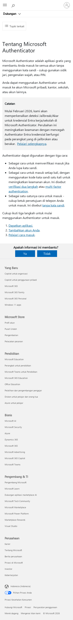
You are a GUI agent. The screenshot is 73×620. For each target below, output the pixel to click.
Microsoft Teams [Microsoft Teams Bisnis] (12, 464)
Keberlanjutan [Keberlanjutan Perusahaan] (11, 575)
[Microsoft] (36, 3)
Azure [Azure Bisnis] (7, 433)
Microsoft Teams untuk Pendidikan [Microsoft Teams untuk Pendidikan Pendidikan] (21, 371)
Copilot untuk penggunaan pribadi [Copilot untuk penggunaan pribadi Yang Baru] (21, 279)
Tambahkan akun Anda (24, 230)
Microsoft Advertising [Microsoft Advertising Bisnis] (15, 452)
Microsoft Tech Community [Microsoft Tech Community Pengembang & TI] (17, 501)
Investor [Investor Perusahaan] (8, 568)
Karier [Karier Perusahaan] (7, 543)
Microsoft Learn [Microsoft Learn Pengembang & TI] (12, 488)
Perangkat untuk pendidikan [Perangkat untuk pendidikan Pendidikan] (18, 365)
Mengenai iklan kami (30, 613)
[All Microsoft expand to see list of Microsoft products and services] (5, 5)
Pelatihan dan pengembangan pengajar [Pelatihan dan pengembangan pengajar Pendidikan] (23, 390)
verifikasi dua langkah (23, 186)
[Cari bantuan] (13, 5)
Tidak (47, 253)
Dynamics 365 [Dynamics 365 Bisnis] (11, 439)
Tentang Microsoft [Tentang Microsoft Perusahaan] (13, 550)
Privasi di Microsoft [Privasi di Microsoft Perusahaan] (14, 562)
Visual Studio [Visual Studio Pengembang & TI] (11, 526)
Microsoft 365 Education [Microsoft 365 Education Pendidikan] (16, 378)
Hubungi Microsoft (13, 607)
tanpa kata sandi (53, 205)
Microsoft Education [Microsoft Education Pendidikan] (14, 359)
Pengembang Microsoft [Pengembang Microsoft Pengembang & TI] (15, 482)
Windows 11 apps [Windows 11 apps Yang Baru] (13, 304)
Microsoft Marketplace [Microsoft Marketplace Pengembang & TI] (15, 507)
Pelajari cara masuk (22, 235)
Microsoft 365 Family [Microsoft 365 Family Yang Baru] (14, 292)
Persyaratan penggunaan (45, 607)
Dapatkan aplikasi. (21, 225)
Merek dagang (11, 613)
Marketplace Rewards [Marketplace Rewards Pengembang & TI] (15, 519)
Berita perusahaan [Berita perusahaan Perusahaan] (13, 556)
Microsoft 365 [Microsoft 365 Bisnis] (11, 445)
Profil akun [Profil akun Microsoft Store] (10, 322)
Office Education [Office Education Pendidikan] (12, 384)
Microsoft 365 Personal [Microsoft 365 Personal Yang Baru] (15, 298)
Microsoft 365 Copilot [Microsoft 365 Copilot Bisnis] (15, 458)
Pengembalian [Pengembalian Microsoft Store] (11, 335)
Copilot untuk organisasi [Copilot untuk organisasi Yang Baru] (16, 273)
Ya (25, 253)
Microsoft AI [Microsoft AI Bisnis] (10, 420)
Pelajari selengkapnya (31, 144)
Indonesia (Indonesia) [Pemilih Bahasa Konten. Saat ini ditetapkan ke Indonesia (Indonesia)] (21, 586)
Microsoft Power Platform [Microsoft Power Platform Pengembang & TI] (17, 513)
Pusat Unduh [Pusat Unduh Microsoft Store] (11, 328)
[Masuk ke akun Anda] (66, 5)
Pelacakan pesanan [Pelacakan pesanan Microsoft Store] (14, 341)
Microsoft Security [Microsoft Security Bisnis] (13, 427)
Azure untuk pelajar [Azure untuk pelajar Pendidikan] (14, 402)
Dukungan (10, 14)
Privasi (28, 607)
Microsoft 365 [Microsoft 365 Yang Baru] (11, 286)
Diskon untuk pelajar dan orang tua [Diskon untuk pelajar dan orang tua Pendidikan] (21, 396)
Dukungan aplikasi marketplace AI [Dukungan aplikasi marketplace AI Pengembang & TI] (21, 494)
